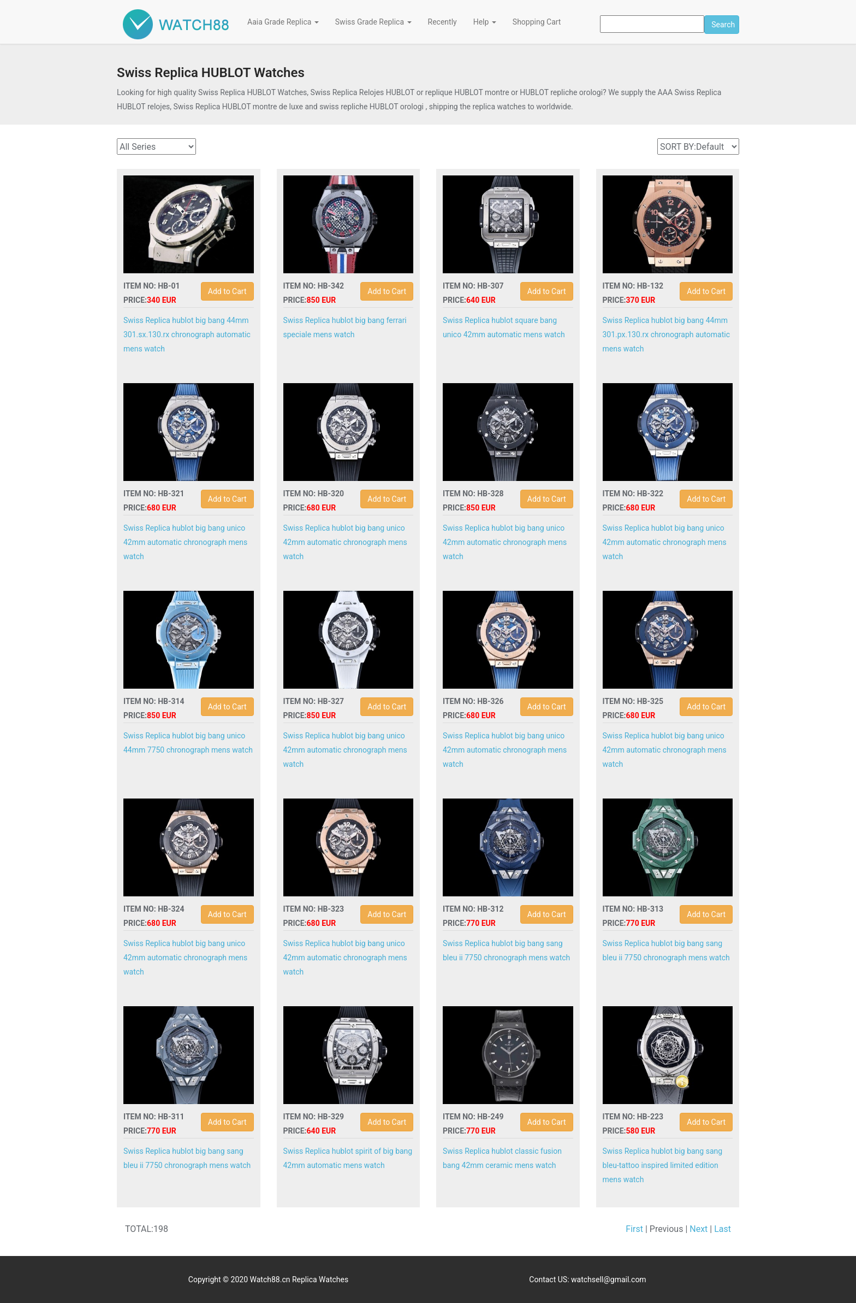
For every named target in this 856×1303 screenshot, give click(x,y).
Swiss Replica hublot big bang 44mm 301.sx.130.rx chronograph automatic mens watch (187, 334)
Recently (442, 21)
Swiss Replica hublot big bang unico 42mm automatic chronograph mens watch (185, 542)
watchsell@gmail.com (608, 1279)
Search (723, 24)
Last (722, 1229)
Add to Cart (227, 291)
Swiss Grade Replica (373, 21)
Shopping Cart (537, 21)
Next (698, 1229)
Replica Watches (320, 1279)
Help (484, 21)
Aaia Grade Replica (283, 21)
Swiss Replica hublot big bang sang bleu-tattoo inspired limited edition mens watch (663, 1165)
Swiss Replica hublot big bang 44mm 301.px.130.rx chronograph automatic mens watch (666, 334)
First (634, 1229)
